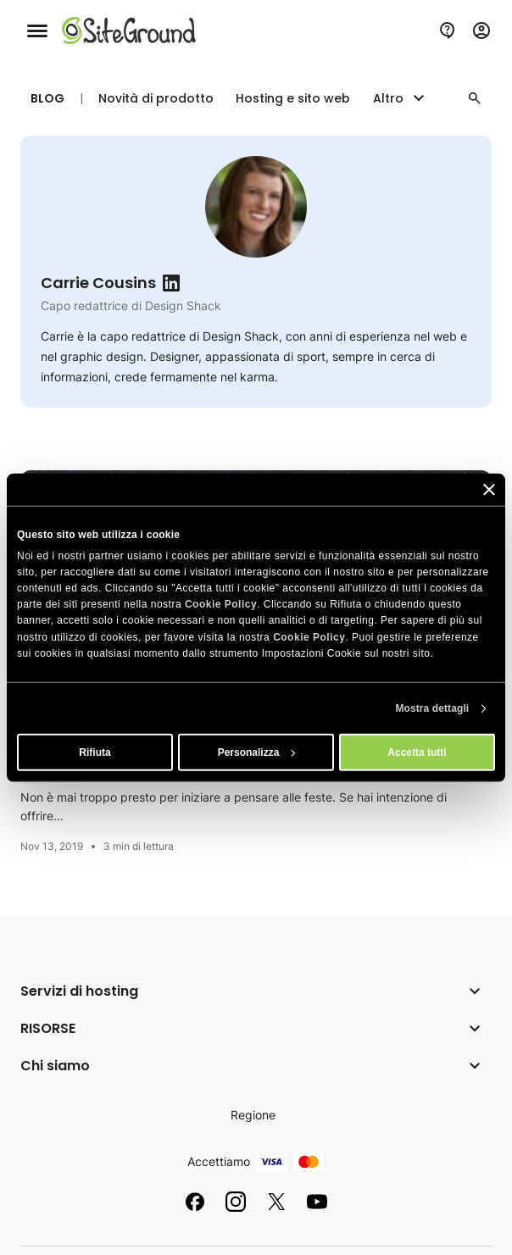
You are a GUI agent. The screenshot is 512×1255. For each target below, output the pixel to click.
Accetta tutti (416, 752)
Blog (47, 98)
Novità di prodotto (156, 98)
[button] (475, 98)
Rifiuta (94, 752)
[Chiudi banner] (489, 489)
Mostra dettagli (432, 708)
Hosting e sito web (293, 98)
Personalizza (257, 752)
